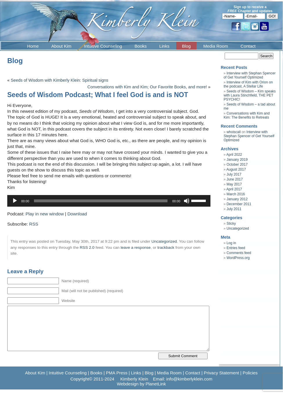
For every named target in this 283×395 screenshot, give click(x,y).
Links (164, 46)
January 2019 (237, 160)
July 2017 (233, 174)
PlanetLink (155, 383)
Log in (231, 243)
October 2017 (237, 164)
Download (77, 213)
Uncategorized (164, 241)
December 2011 (238, 204)
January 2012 (237, 199)
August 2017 (236, 169)
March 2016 (235, 194)
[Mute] (187, 201)
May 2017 (234, 184)
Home (33, 46)
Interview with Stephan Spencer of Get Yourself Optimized (249, 75)
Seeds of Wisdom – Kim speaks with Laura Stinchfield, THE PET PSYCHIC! (249, 95)
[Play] (15, 201)
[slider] (101, 200)
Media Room (215, 46)
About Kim (61, 46)
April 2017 (234, 189)
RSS (33, 223)
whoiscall (233, 132)
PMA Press (116, 372)
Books (141, 46)
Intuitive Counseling (103, 46)
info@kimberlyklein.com (189, 378)
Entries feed (235, 248)
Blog (186, 46)
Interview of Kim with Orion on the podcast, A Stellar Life (248, 84)
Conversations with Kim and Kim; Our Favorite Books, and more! (147, 87)
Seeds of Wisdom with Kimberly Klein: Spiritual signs (59, 80)
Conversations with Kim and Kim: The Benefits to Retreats (246, 115)
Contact (248, 46)
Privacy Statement (221, 372)
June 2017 (234, 179)
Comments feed (238, 253)
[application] (108, 201)
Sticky (231, 223)
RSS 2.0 (87, 247)
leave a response (135, 247)
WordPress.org (238, 258)
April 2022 (234, 155)
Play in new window (45, 213)
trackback (165, 247)
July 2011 (233, 209)
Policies (250, 372)
